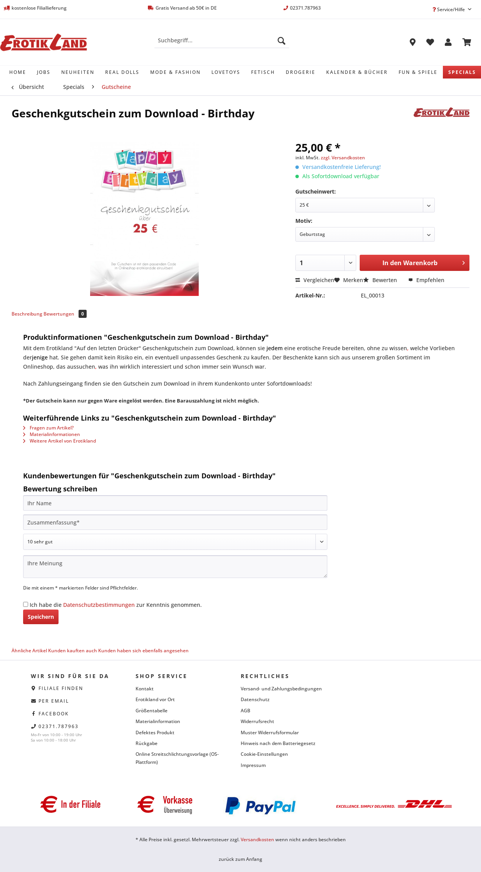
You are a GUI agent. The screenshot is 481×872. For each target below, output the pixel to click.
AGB (245, 710)
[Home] (18, 72)
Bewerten (381, 280)
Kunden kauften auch (72, 650)
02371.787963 (59, 726)
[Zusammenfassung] (175, 522)
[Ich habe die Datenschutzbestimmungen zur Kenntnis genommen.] (25, 604)
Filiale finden (61, 688)
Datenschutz (255, 699)
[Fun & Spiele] (418, 72)
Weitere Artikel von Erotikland (59, 441)
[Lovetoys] (226, 72)
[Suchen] (281, 40)
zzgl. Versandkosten (343, 157)
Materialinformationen (51, 434)
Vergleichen (314, 280)
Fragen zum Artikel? (48, 427)
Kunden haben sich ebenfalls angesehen (143, 650)
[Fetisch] (263, 72)
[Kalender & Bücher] (357, 72)
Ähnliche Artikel (29, 650)
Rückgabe (147, 743)
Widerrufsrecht (257, 721)
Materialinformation (158, 721)
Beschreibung (27, 314)
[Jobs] (44, 72)
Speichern (41, 616)
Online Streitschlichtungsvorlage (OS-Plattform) (177, 758)
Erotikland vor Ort (155, 699)
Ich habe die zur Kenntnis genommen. (116, 604)
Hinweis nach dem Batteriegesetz (278, 743)
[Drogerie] (300, 72)
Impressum (253, 765)
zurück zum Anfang (240, 859)
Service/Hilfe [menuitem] (449, 9)
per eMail (54, 701)
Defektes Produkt (155, 732)
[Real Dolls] (122, 72)
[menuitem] (221, 44)
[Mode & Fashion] (175, 72)
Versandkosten (257, 839)
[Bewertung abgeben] (175, 542)
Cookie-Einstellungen (264, 754)
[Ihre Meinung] (175, 566)
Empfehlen (426, 280)
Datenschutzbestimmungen (99, 604)
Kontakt (145, 688)
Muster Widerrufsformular (270, 732)
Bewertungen (65, 314)
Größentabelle (152, 710)
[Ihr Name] (175, 503)
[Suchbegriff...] (221, 40)
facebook (54, 713)
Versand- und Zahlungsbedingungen (281, 688)
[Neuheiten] (78, 72)
